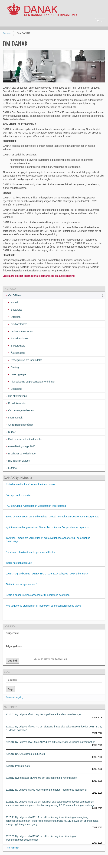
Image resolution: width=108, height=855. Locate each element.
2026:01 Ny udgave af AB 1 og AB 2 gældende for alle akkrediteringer (43, 714)
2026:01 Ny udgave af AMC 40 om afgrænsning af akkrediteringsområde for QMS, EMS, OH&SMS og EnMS (54, 728)
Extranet (12, 468)
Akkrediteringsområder (20, 424)
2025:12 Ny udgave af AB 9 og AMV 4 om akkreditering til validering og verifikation (50, 742)
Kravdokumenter (17, 403)
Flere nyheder (12, 848)
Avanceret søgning (14, 697)
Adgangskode (14, 646)
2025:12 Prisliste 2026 (18, 765)
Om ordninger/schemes (21, 410)
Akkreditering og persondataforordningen (32, 381)
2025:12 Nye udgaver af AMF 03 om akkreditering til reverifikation (41, 777)
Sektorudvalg (17, 345)
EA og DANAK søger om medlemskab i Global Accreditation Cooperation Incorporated (52, 516)
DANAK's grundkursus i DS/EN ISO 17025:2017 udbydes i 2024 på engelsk (47, 573)
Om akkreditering (17, 396)
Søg (7, 671)
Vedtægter (16, 388)
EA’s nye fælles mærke (18, 495)
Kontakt (14, 302)
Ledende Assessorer (21, 331)
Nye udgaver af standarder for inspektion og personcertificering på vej (44, 605)
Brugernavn (12, 633)
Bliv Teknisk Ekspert (19, 460)
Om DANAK (14, 295)
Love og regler (18, 374)
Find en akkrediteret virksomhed (25, 439)
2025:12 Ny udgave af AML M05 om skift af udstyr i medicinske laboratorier (46, 789)
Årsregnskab (17, 352)
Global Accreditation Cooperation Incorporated (31, 484)
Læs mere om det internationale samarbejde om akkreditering (39, 275)
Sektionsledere (18, 324)
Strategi (14, 367)
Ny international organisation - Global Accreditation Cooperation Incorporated (47, 527)
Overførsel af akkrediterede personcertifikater (30, 552)
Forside (7, 33)
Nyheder (10, 707)
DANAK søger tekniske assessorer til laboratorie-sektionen (38, 595)
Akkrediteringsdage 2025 (21, 446)
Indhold (10, 288)
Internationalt (15, 417)
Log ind (9, 626)
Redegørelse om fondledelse (26, 360)
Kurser (11, 432)
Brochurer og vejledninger (22, 453)
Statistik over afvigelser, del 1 (21, 584)
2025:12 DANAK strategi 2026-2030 (25, 754)
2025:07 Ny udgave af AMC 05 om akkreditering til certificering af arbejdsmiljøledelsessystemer (41, 838)
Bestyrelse (16, 309)
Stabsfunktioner (19, 338)
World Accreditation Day (19, 562)
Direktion (15, 316)
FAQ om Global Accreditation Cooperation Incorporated (36, 505)
